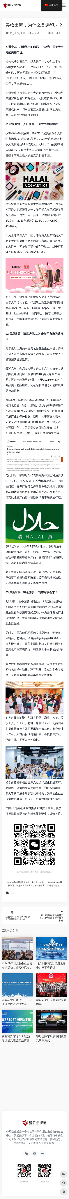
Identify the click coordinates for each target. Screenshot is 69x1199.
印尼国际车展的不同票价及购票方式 (51, 1038)
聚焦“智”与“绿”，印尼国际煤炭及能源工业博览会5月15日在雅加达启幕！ (17, 1039)
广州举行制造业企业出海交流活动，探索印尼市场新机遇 (17, 966)
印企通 (33, 33)
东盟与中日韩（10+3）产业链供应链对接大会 (17, 1002)
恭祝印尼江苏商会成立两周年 (51, 1002)
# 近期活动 (13, 893)
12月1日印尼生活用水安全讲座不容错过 (51, 965)
